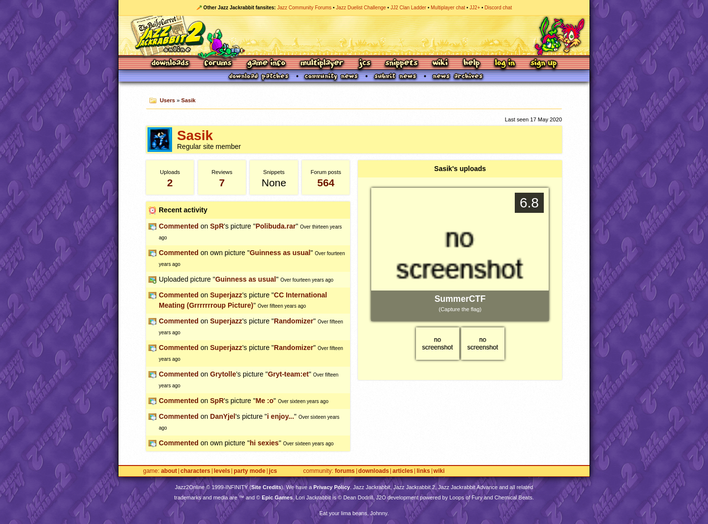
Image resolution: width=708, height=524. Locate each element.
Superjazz (226, 295)
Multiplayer (322, 63)
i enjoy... (280, 416)
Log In (505, 63)
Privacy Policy (331, 487)
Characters (195, 471)
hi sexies (264, 443)
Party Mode (250, 471)
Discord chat (498, 7)
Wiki (440, 63)
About (169, 471)
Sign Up (543, 63)
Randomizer (293, 321)
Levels (222, 471)
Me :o (265, 401)
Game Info (266, 63)
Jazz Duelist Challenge (361, 7)
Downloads (171, 63)
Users (167, 100)
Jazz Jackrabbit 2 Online (354, 35)
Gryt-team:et (288, 374)
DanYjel (222, 416)
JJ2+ (475, 7)
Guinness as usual (280, 253)
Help (471, 63)
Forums (218, 63)
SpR (217, 226)
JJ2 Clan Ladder (408, 7)
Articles (402, 471)
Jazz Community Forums (304, 7)
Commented (179, 226)
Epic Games (277, 497)
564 (325, 182)
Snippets (401, 63)
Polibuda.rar (276, 226)
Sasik (188, 100)
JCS (364, 63)
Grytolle (223, 374)
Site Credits (266, 487)
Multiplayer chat (448, 7)
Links (423, 471)
